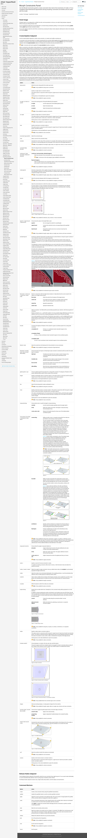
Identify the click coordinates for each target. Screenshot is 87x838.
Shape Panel (5, 311)
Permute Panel (5, 251)
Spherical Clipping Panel (7, 333)
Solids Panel (5, 328)
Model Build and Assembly (7, 346)
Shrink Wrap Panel (6, 312)
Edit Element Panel (6, 114)
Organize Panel (6, 245)
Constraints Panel (6, 74)
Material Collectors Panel (7, 211)
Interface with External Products (8, 11)
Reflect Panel (5, 285)
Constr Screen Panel (6, 72)
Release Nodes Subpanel (80, 13)
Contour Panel (5, 79)
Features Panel (5, 132)
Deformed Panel (6, 92)
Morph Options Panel (8, 174)
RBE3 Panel (5, 280)
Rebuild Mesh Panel (6, 283)
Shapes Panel (9, 161)
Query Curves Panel (6, 275)
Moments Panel (6, 221)
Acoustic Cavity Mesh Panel (8, 23)
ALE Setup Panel (6, 26)
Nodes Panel (5, 226)
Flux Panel (5, 137)
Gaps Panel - (7, 143)
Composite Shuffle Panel (7, 63)
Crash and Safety (5, 349)
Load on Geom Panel (7, 197)
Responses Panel (6, 293)
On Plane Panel (6, 235)
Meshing (3, 342)
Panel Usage (80, 7)
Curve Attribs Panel (6, 87)
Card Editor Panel (6, 53)
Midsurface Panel (6, 219)
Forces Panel (5, 138)
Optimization (4, 356)
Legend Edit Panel (6, 180)
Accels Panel (5, 21)
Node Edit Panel (6, 224)
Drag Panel (5, 106)
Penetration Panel (6, 250)
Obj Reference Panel (6, 232)
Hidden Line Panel (6, 153)
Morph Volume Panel (8, 163)
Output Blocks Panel (6, 248)
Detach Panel (5, 100)
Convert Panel (5, 84)
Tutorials (3, 10)
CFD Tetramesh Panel (7, 56)
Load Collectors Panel (7, 195)
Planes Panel (5, 255)
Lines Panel (5, 193)
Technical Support (58, 836)
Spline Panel (5, 336)
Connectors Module (6, 71)
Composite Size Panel (7, 64)
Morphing (4, 354)
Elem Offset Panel (6, 116)
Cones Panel (5, 67)
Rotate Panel (5, 303)
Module (7, 156)
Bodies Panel (5, 46)
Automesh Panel (6, 34)
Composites (4, 351)
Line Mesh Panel (6, 189)
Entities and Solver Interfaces (7, 13)
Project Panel (5, 268)
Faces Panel (5, 126)
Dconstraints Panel (6, 89)
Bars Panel (5, 42)
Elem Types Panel (6, 118)
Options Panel (5, 240)
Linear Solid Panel (6, 192)
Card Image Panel (6, 55)
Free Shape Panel (6, 140)
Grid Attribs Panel (6, 150)
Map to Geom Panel (7, 169)
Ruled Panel (5, 304)
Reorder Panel (5, 290)
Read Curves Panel (6, 282)
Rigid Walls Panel (6, 298)
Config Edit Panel (6, 69)
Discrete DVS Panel (6, 103)
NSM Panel (5, 229)
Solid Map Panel (6, 325)
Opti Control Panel (6, 237)
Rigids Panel (5, 299)
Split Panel (5, 337)
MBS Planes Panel (6, 214)
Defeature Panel (6, 90)
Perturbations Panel (6, 253)
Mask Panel (5, 206)
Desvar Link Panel (6, 98)
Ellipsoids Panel (6, 121)
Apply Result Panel (6, 29)
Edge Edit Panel (6, 109)
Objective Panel (6, 234)
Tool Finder (5, 20)
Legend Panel (5, 182)
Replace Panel (5, 291)
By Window (5, 51)
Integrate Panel (6, 176)
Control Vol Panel (6, 82)
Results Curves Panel (7, 294)
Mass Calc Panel (6, 208)
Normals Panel (5, 227)
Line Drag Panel (6, 185)
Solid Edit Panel (6, 323)
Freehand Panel (7, 172)
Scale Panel (5, 307)
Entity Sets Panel (6, 122)
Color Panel (5, 59)
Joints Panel (5, 179)
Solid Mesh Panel (6, 326)
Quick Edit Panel (6, 277)
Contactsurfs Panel (6, 76)
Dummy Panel (5, 108)
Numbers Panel (6, 231)
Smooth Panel (5, 319)
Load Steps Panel (6, 198)
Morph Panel (6, 168)
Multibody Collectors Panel (8, 222)
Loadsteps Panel (6, 203)
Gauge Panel (5, 147)
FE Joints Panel (5, 130)
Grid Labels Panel (6, 151)
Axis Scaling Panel (6, 40)
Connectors (4, 344)
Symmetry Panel (7, 160)
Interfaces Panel (6, 177)
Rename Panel (5, 286)
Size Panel (5, 315)
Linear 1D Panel (6, 190)
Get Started (4, 8)
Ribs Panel (5, 296)
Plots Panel (5, 258)
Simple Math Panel (6, 314)
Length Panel (5, 184)
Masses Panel (5, 209)
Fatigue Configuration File (8, 127)
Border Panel (5, 48)
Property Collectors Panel (7, 269)
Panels (3, 18)
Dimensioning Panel (6, 101)
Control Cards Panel (6, 80)
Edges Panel (5, 111)
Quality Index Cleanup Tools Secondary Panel (8, 273)
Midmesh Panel (6, 218)
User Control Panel (7, 171)
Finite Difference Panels (7, 135)
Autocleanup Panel (6, 33)
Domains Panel (7, 164)
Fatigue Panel (5, 129)
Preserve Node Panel (7, 264)
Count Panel (5, 85)
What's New (4, 6)
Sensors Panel (5, 309)
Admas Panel (5, 24)
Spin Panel (5, 334)
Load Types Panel (6, 200)
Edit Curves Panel (6, 113)
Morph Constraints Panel (8, 158)
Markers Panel (5, 205)
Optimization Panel (6, 239)
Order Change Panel (7, 243)
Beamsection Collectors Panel (8, 43)
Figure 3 (33, 260)
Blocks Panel (5, 45)
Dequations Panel (6, 97)
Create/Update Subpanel (80, 10)
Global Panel (5, 148)
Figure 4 (44, 436)
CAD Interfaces (4, 15)
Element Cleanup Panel (7, 119)
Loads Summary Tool (7, 201)
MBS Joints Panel (6, 213)
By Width (4, 50)
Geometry (3, 341)
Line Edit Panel (5, 187)
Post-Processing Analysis (6, 362)
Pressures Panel (6, 266)
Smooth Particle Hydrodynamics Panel (7, 321)
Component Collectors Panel (8, 61)
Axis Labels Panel (6, 38)
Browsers (3, 16)
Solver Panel (5, 329)
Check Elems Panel (6, 58)
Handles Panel (6, 166)
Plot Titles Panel (6, 256)
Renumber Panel (6, 288)
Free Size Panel (5, 142)
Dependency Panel (6, 95)
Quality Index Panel (6, 271)
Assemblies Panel (6, 31)
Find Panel (5, 134)
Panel (6, 155)
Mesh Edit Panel (6, 216)
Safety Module (5, 306)
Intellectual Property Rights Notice (48, 836)
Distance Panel (5, 105)
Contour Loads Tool (6, 77)
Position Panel (5, 263)
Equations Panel (6, 124)
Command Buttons (81, 15)
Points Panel (5, 261)
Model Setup (4, 352)
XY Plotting (4, 360)
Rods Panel (5, 301)
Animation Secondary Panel (8, 28)
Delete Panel (5, 93)
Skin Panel (5, 317)
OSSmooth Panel (6, 247)
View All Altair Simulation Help (9, 366)
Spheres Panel (5, 331)
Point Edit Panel (6, 260)
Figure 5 (44, 486)
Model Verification (5, 347)
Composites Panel (6, 66)
